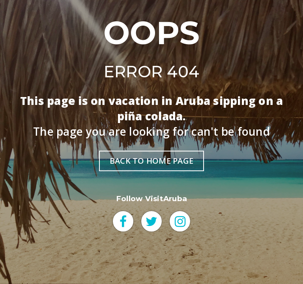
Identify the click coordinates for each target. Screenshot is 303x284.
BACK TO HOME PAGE (151, 160)
